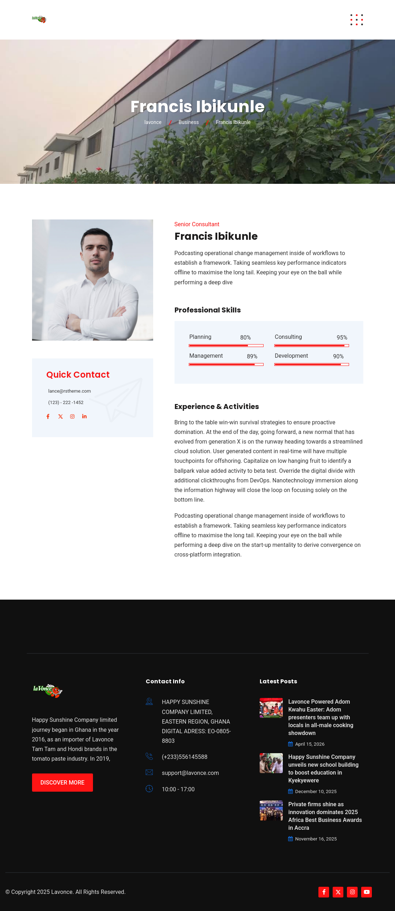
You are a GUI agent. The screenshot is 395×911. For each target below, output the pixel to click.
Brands (162, 20)
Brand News (269, 20)
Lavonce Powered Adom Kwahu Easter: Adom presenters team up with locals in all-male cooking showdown (320, 717)
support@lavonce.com (190, 773)
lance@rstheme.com (69, 391)
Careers (229, 20)
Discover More (63, 782)
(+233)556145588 (184, 757)
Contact (311, 20)
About (194, 20)
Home (99, 20)
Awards (129, 20)
